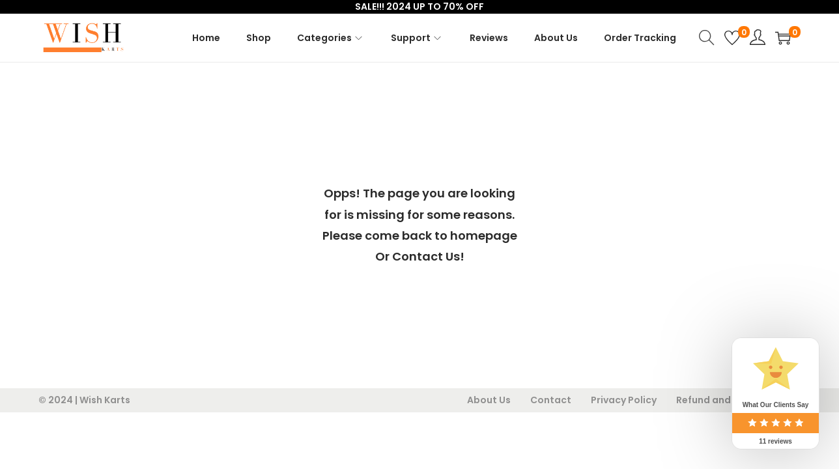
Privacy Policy (624, 399)
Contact (550, 399)
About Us (489, 399)
